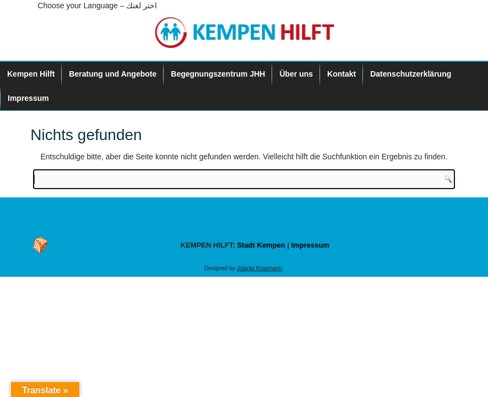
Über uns (296, 73)
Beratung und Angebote (112, 73)
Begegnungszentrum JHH (218, 73)
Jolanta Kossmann (259, 268)
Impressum (28, 98)
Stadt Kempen (261, 245)
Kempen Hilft (31, 73)
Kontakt (341, 73)
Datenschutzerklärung (410, 73)
